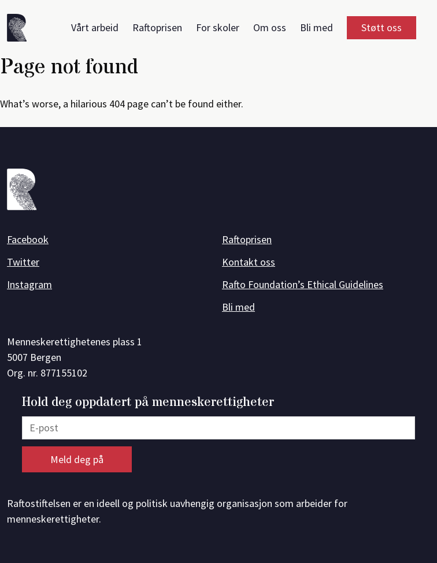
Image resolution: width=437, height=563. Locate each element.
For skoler (217, 27)
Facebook (28, 239)
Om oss (269, 27)
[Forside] (21, 30)
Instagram (29, 284)
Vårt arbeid (94, 27)
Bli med (316, 27)
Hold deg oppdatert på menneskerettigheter (148, 402)
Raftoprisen (157, 27)
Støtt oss (381, 27)
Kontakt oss (248, 262)
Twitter (23, 262)
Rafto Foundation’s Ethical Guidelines (302, 284)
